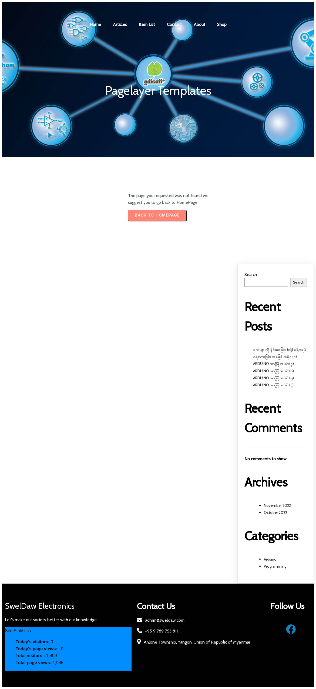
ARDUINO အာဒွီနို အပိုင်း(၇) (273, 363)
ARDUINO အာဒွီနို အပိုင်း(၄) (273, 384)
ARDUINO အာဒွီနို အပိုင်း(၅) (273, 377)
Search (250, 274)
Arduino (270, 559)
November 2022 (277, 505)
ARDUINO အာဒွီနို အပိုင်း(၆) (273, 370)
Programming (275, 566)
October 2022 (275, 512)
